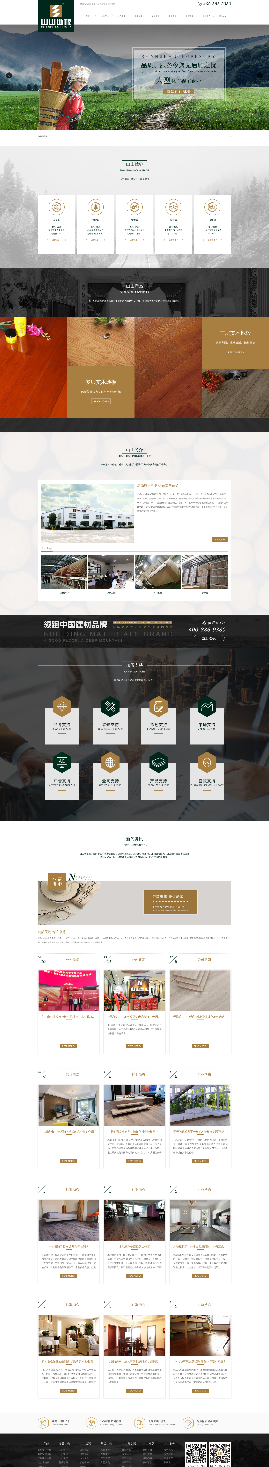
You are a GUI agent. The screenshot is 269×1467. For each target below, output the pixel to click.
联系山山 (223, 16)
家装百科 (126, 1462)
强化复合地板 (44, 1450)
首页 (88, 16)
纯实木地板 (43, 1462)
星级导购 (147, 1454)
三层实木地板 (44, 1458)
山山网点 (148, 1443)
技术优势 (84, 1458)
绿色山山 (122, 16)
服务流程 (168, 1458)
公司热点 (126, 1450)
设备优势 (84, 1450)
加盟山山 (155, 16)
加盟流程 (105, 1458)
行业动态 (126, 1454)
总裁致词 (63, 1462)
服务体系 (168, 1450)
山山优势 (138, 16)
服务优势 (84, 1462)
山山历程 (63, 1458)
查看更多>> (220, 539)
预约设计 (168, 1462)
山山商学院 (129, 1443)
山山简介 (63, 1450)
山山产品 (105, 16)
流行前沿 (126, 1458)
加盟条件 (105, 1450)
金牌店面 (147, 1450)
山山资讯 (172, 16)
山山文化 (63, 1454)
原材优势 (84, 1454)
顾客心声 (147, 1458)
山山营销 (189, 16)
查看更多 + (56, 240)
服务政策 (168, 1454)
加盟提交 (105, 1462)
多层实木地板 (44, 1454)
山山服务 (206, 16)
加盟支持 (105, 1454)
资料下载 (147, 1462)
